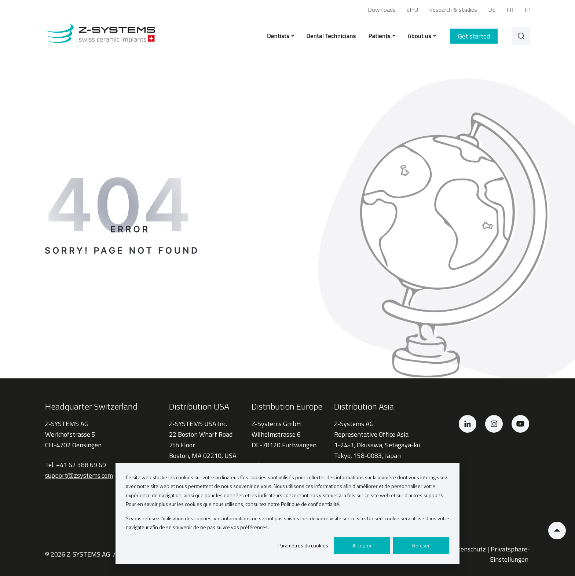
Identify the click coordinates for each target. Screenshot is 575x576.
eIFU (412, 9)
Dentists (280, 36)
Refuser (421, 545)
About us (421, 36)
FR (509, 9)
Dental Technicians (331, 36)
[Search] (521, 36)
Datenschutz (468, 549)
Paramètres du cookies (303, 545)
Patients (382, 36)
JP (527, 9)
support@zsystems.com (79, 475)
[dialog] (287, 513)
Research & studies (453, 9)
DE (491, 9)
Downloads (382, 9)
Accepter (362, 545)
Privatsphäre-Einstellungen (510, 554)
